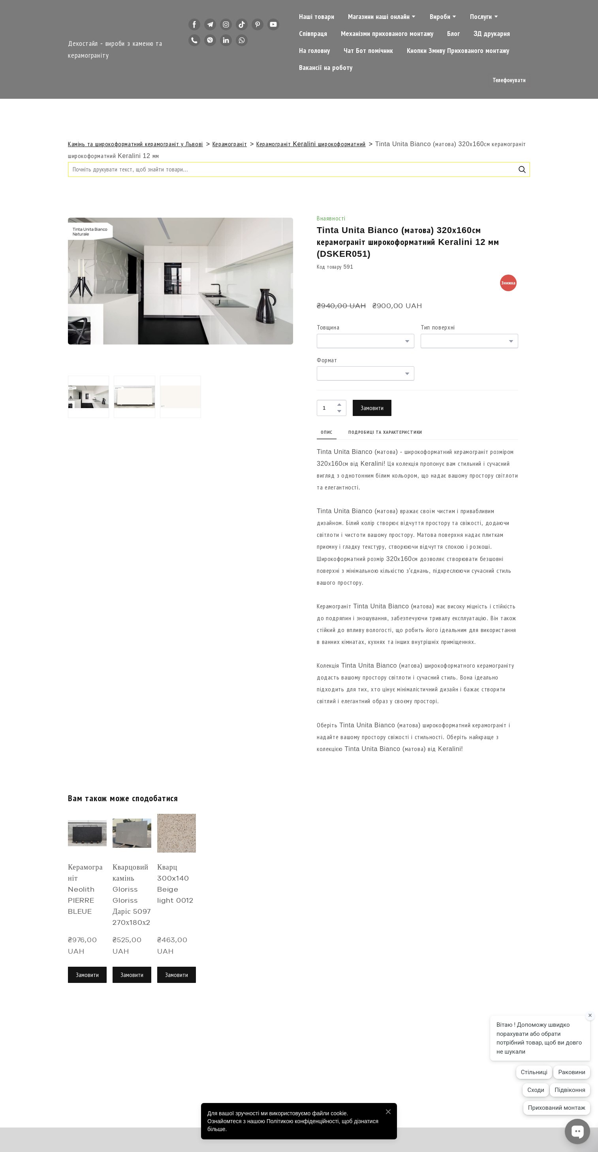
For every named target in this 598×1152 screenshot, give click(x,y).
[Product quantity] (329, 407)
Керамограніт (229, 144)
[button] (194, 24)
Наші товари (316, 17)
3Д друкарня (492, 34)
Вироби (440, 17)
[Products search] (299, 169)
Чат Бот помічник (368, 51)
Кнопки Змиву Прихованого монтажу (458, 51)
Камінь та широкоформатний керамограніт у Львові (135, 144)
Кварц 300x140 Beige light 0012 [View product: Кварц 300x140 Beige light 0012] (175, 884)
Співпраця (313, 34)
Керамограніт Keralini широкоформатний (311, 144)
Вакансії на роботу (325, 68)
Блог (453, 34)
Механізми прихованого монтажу (387, 34)
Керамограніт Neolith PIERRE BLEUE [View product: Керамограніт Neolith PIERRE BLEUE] (85, 889)
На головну (314, 51)
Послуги (481, 17)
